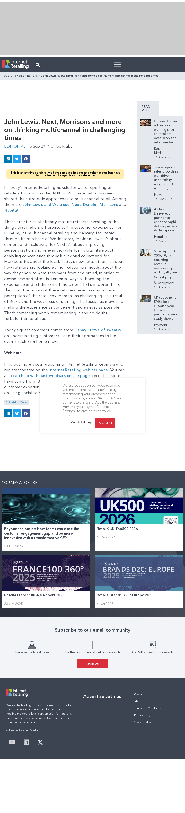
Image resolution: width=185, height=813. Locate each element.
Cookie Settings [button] (81, 428)
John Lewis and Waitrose (46, 204)
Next (76, 204)
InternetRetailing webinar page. (79, 370)
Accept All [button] (105, 429)
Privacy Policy (142, 715)
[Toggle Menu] (117, 64)
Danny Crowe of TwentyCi (99, 330)
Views (23, 402)
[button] (37, 64)
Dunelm (90, 204)
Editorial (32, 75)
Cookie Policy (142, 721)
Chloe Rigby (61, 146)
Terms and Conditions (147, 708)
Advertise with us (102, 696)
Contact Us (141, 694)
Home (20, 75)
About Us (140, 701)
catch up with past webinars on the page (51, 375)
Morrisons (108, 204)
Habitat (11, 210)
